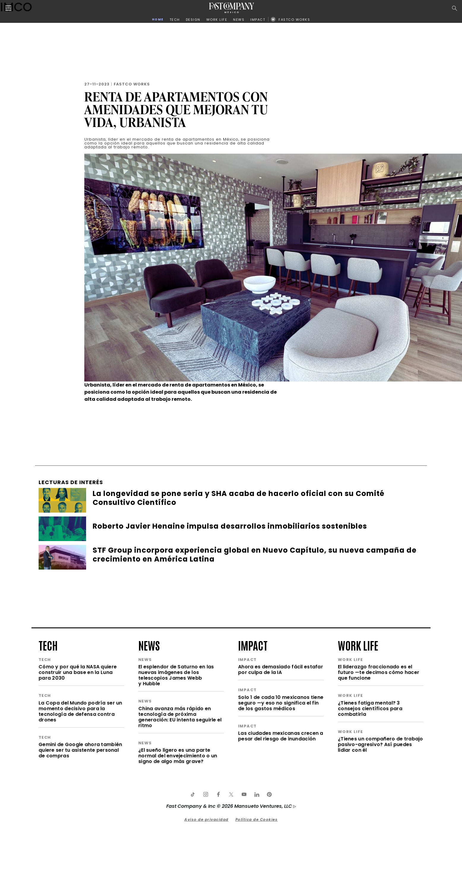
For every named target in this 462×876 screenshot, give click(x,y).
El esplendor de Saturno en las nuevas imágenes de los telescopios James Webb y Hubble (176, 675)
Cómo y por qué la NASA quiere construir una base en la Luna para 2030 (78, 672)
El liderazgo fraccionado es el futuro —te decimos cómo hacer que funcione (378, 672)
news (149, 645)
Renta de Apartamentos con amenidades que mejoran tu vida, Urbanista (176, 109)
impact (253, 645)
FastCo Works (132, 84)
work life (358, 645)
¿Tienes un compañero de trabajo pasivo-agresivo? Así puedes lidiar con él (380, 744)
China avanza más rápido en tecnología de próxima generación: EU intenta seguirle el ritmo (180, 717)
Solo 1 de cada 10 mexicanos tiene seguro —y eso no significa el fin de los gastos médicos (280, 703)
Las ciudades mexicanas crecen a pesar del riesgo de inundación (280, 736)
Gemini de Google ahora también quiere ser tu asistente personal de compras (80, 750)
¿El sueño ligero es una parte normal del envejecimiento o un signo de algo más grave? (177, 756)
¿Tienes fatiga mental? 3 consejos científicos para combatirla (370, 708)
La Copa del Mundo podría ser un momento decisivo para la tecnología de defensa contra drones (80, 711)
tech (48, 645)
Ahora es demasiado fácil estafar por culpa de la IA (280, 669)
